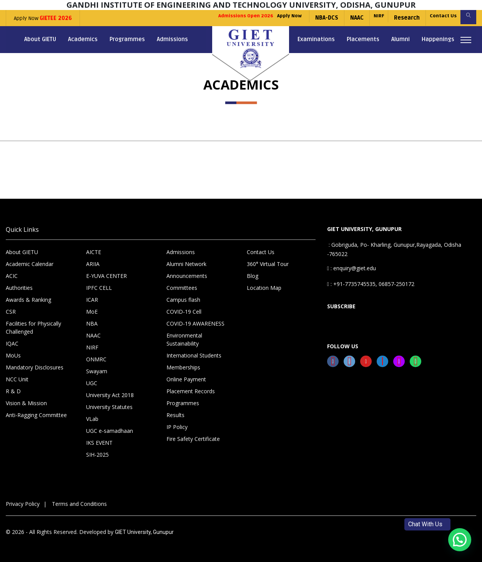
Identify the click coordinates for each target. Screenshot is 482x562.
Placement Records (190, 391)
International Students (193, 355)
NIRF (365, 18)
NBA (92, 323)
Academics (83, 39)
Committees (181, 287)
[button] (459, 539)
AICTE (93, 252)
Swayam (96, 371)
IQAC (12, 343)
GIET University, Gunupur (144, 532)
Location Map (264, 287)
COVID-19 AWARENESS (195, 323)
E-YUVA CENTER (106, 275)
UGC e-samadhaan (109, 430)
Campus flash (183, 299)
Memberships (183, 367)
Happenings (438, 39)
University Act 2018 (110, 395)
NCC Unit (17, 379)
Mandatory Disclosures (34, 367)
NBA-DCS (310, 18)
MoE (92, 311)
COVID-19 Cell (183, 311)
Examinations (316, 39)
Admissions (172, 39)
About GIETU (40, 39)
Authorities (19, 287)
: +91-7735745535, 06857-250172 (370, 284)
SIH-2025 (97, 454)
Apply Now (43, 18)
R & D (13, 391)
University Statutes (109, 407)
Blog (252, 275)
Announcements (186, 275)
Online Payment (186, 379)
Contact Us (436, 18)
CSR (11, 311)
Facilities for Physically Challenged (33, 327)
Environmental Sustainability (184, 339)
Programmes (127, 39)
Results (175, 415)
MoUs (13, 355)
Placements (363, 39)
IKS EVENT (99, 442)
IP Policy (177, 427)
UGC (91, 383)
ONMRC (96, 359)
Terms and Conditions (79, 503)
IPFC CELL (99, 287)
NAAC (340, 18)
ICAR (92, 299)
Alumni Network (186, 264)
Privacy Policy (23, 503)
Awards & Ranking (28, 299)
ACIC (12, 275)
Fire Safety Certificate (193, 438)
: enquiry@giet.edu (351, 268)
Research (396, 18)
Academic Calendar (29, 264)
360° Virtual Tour (268, 264)
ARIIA (93, 264)
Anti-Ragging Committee (36, 415)
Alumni (400, 39)
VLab (92, 418)
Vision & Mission (26, 403)
